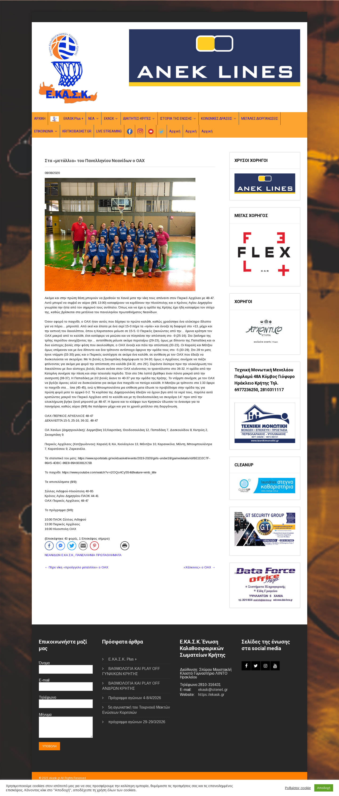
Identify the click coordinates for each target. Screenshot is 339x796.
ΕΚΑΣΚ (109, 118)
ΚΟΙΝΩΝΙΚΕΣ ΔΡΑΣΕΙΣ (216, 118)
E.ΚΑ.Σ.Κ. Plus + (122, 659)
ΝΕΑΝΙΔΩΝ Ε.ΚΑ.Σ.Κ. (59, 555)
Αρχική (174, 131)
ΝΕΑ (91, 118)
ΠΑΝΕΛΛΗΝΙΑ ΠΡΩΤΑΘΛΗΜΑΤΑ (98, 555)
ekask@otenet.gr (213, 690)
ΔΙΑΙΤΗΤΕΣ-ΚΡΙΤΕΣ (137, 118)
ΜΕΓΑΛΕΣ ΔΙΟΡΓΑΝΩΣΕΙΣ (259, 118)
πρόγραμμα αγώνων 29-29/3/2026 (136, 722)
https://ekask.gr (211, 695)
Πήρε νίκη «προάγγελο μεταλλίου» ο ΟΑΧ (76, 567)
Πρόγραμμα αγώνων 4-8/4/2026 (134, 698)
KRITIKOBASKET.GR (76, 131)
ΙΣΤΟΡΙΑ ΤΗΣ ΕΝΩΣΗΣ (176, 118)
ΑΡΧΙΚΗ (39, 118)
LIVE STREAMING (109, 131)
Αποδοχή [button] (323, 788)
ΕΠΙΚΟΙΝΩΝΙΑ (43, 131)
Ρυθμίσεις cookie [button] (298, 788)
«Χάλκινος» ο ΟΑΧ (199, 567)
